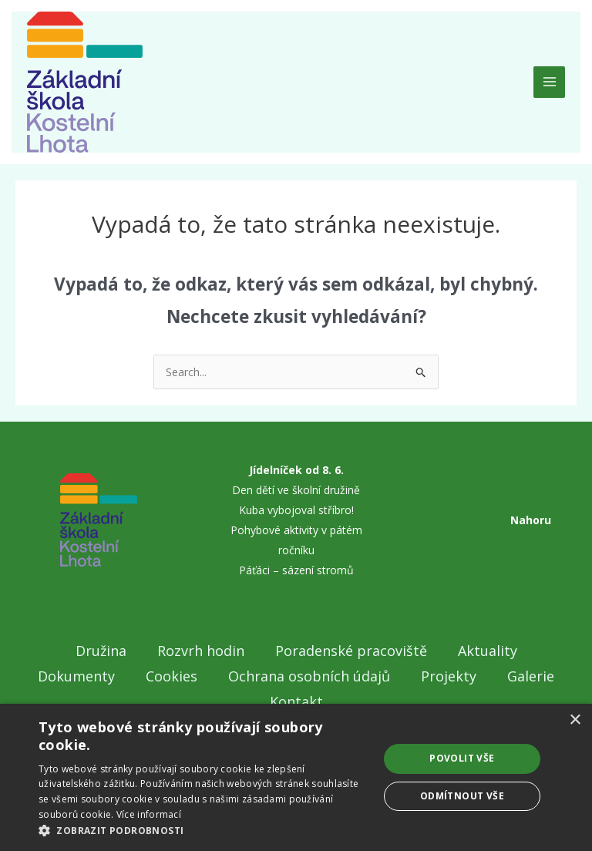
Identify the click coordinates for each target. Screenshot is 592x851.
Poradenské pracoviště (351, 650)
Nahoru (530, 520)
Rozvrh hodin (200, 650)
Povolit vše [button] (461, 758)
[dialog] (296, 777)
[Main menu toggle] (549, 82)
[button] (203, 830)
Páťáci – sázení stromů (296, 570)
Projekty (448, 676)
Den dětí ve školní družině (296, 490)
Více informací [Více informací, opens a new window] (148, 814)
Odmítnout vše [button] (462, 795)
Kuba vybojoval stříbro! (296, 510)
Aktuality (487, 650)
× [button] (574, 720)
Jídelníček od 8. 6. (296, 469)
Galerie (530, 676)
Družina (101, 650)
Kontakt (296, 701)
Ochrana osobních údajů (309, 676)
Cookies (171, 676)
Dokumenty (76, 676)
